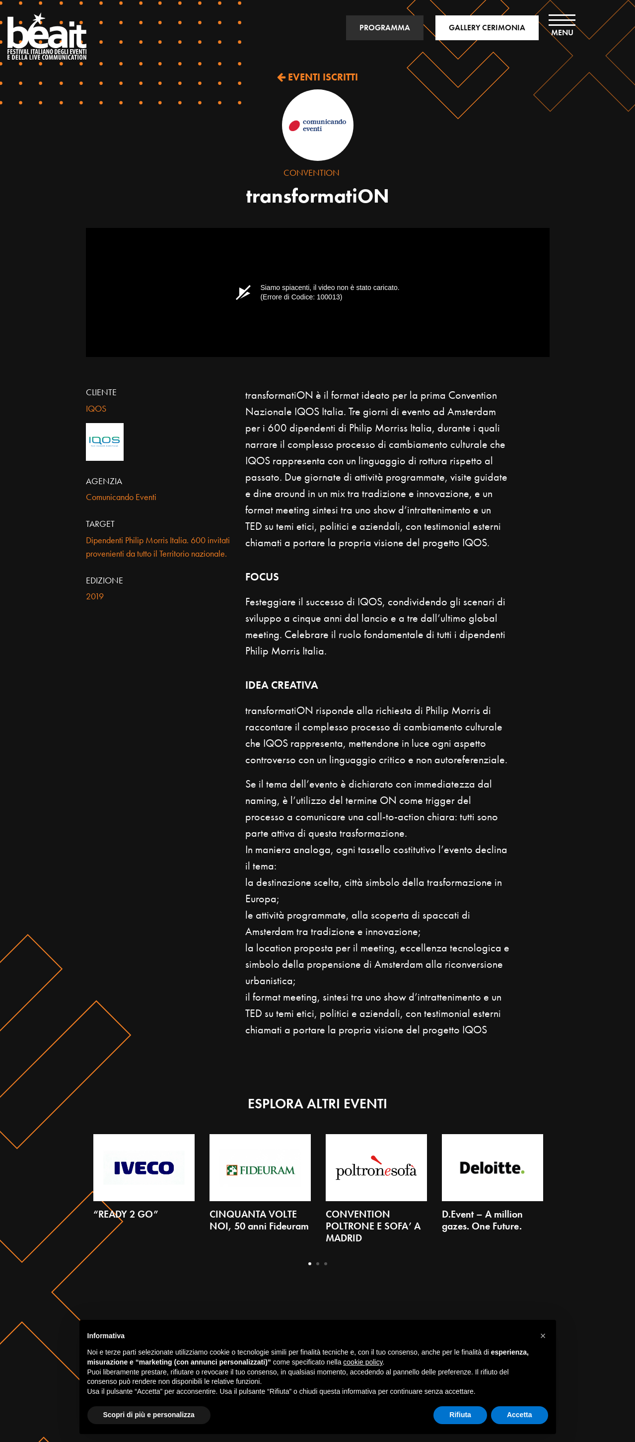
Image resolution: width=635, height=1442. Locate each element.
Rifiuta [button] (460, 1415)
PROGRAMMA (384, 27)
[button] (543, 1336)
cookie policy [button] (362, 1362)
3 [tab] (325, 1263)
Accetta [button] (519, 1415)
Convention (311, 172)
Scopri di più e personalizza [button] (149, 1415)
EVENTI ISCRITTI (317, 77)
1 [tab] (309, 1263)
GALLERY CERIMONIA (487, 27)
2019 (95, 596)
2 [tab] (317, 1263)
